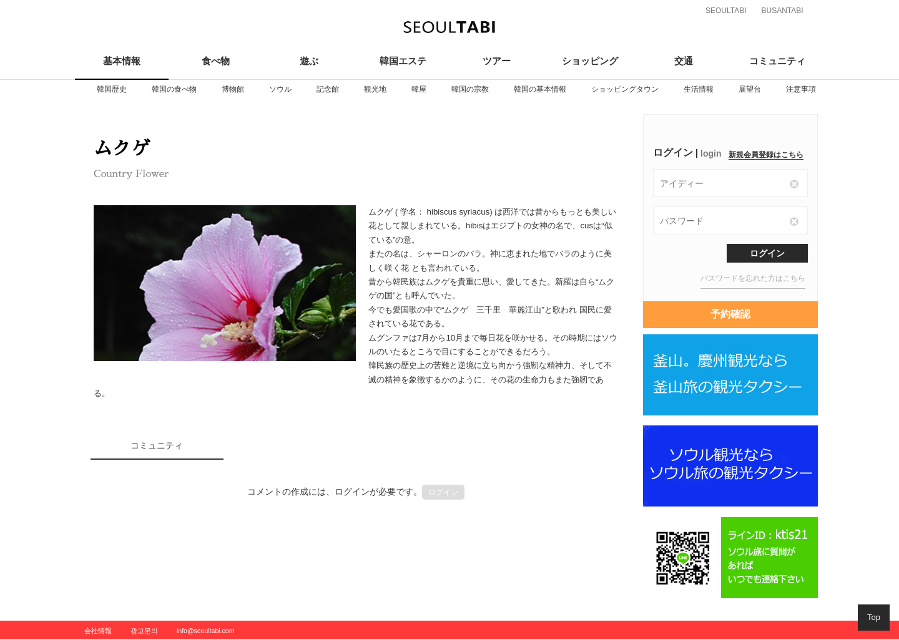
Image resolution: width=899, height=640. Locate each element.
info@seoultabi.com (205, 630)
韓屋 (418, 89)
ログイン (443, 492)
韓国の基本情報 (540, 89)
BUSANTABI (782, 10)
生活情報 (699, 89)
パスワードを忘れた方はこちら (752, 278)
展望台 (750, 89)
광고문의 (144, 630)
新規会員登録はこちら (766, 154)
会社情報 (98, 630)
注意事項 (801, 89)
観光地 (375, 89)
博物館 (233, 89)
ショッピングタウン (625, 89)
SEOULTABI (726, 10)
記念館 (328, 89)
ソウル (280, 89)
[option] (111, 89)
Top (873, 617)
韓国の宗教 (470, 89)
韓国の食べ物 (174, 89)
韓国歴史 (112, 89)
